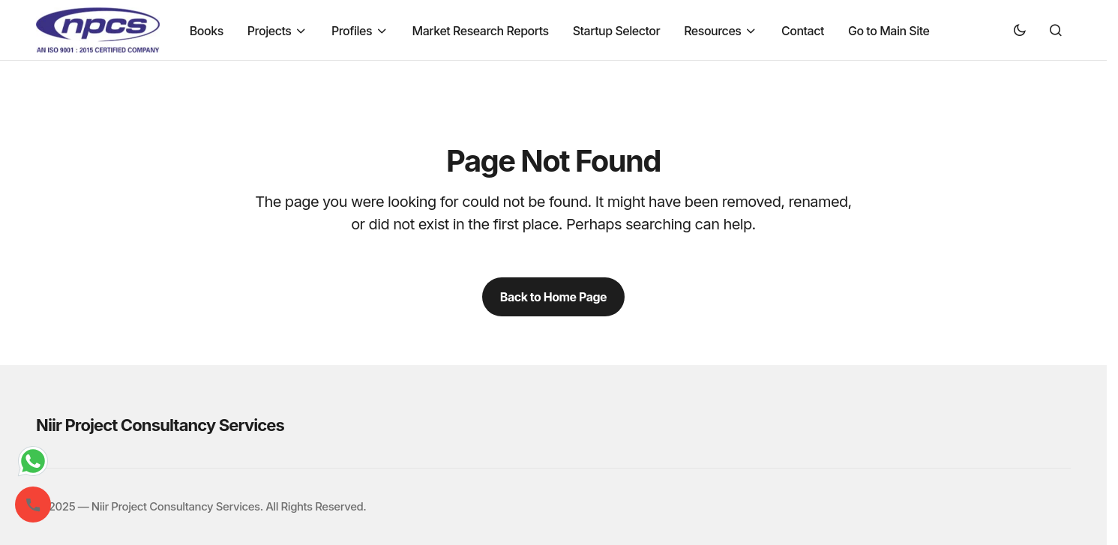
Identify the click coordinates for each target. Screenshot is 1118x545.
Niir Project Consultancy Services (160, 425)
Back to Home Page (553, 296)
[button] (1020, 30)
